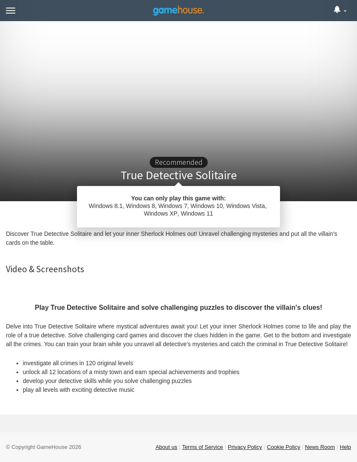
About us (166, 447)
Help (345, 447)
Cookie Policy (283, 447)
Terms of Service (202, 447)
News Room (320, 447)
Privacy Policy (245, 447)
